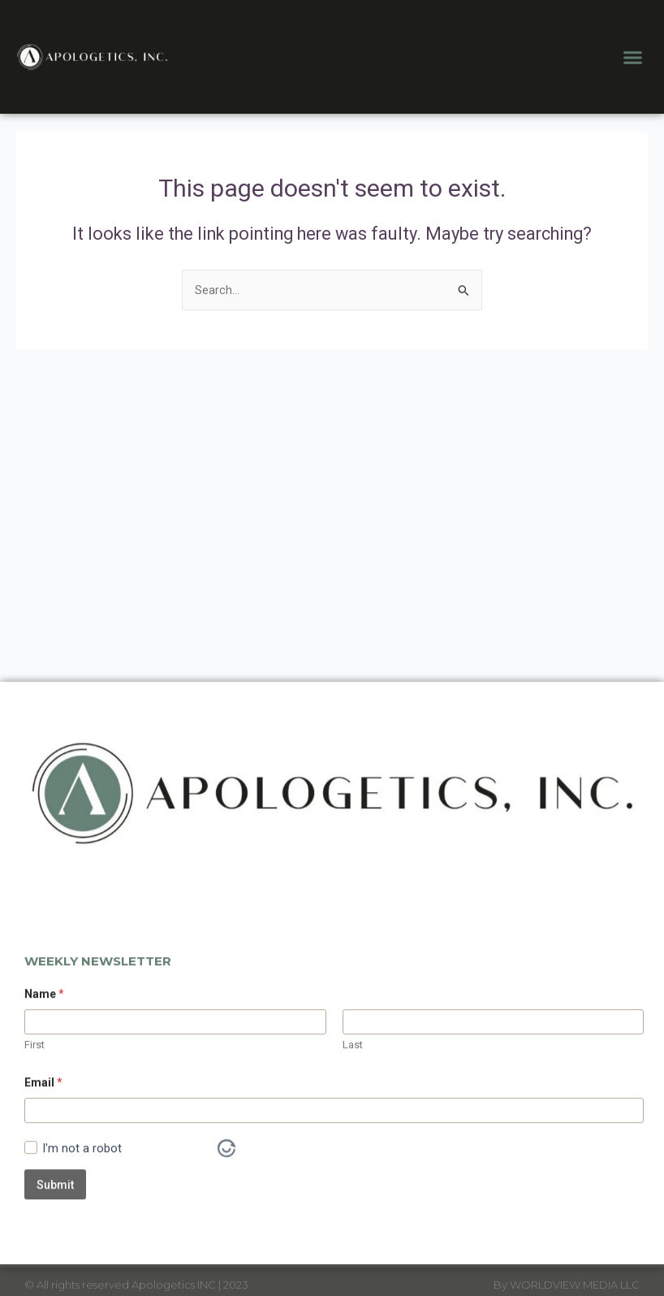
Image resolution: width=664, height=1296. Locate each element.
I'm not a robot (82, 1215)
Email (43, 1148)
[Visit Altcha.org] (226, 1215)
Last (353, 1111)
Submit (55, 1250)
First (34, 1111)
